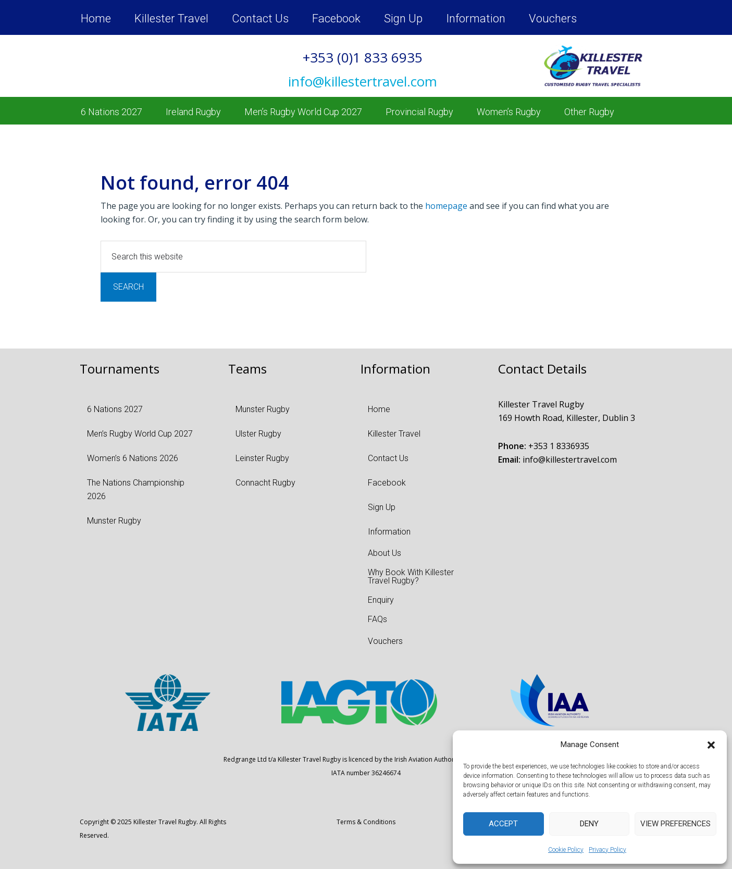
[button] (711, 745)
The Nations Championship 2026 (135, 489)
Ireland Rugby (193, 111)
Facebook (336, 18)
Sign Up (403, 18)
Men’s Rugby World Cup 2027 (303, 111)
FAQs (377, 619)
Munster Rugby (114, 521)
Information (475, 18)
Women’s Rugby (509, 111)
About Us (384, 553)
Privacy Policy (607, 849)
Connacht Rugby (265, 483)
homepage (446, 206)
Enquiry (381, 600)
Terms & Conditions (366, 821)
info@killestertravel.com (570, 459)
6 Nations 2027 (111, 111)
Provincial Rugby (419, 111)
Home (96, 18)
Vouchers (553, 18)
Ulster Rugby (258, 434)
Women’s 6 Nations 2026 (132, 458)
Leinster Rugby (262, 458)
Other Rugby (589, 111)
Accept (503, 823)
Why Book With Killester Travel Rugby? (411, 576)
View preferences (675, 823)
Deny (589, 823)
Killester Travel (171, 18)
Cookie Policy (566, 849)
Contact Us (260, 18)
